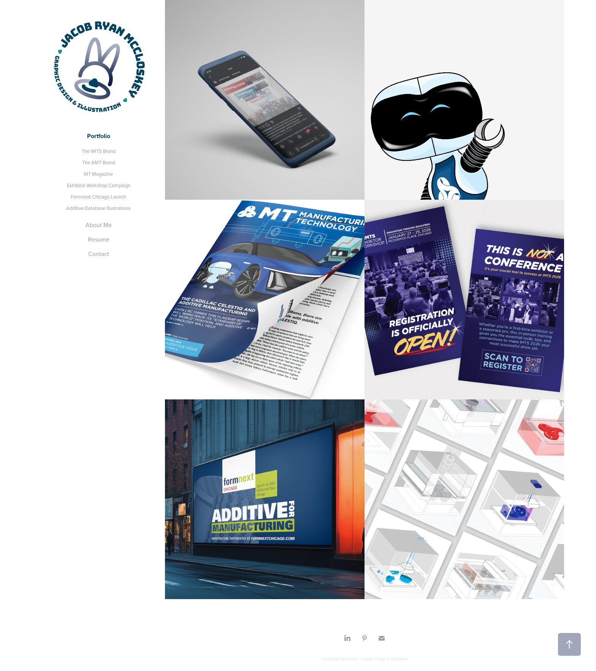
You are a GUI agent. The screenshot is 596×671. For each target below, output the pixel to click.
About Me (99, 225)
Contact (98, 254)
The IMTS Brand (99, 151)
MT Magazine (98, 173)
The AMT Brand (98, 162)
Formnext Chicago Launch (98, 196)
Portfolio (98, 136)
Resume (98, 239)
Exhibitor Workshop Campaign (98, 185)
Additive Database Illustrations (98, 208)
